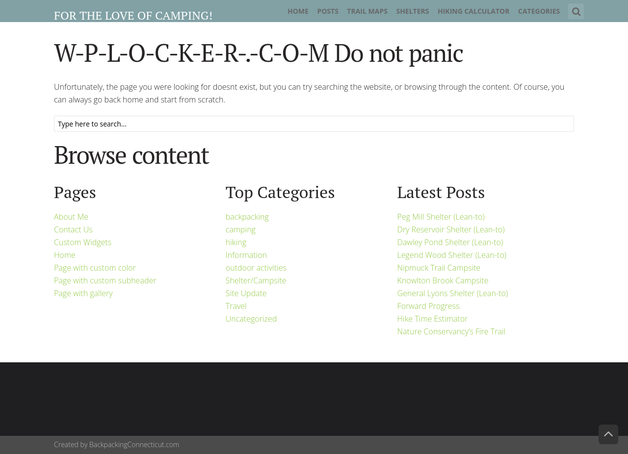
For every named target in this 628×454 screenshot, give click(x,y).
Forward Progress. (429, 306)
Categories (539, 11)
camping (241, 229)
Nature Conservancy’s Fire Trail (451, 331)
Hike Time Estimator (432, 318)
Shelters (412, 11)
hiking (236, 242)
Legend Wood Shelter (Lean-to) (452, 255)
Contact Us (73, 229)
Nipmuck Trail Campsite (439, 267)
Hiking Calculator (474, 11)
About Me (71, 216)
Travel (236, 306)
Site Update (246, 293)
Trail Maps (367, 11)
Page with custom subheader (105, 280)
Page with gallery (83, 293)
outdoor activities (256, 267)
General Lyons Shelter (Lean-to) (452, 293)
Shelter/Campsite (256, 280)
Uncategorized (251, 318)
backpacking (247, 216)
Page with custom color (95, 267)
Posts (327, 11)
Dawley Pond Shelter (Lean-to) (450, 242)
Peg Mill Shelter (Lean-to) (441, 216)
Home (298, 11)
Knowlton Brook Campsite (443, 280)
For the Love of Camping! (133, 15)
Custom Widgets (82, 242)
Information (246, 255)
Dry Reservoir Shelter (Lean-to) (451, 229)
